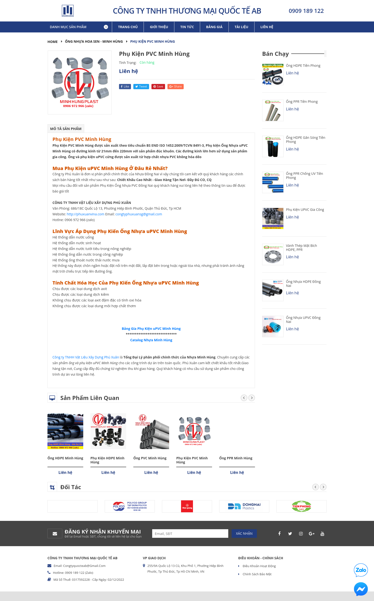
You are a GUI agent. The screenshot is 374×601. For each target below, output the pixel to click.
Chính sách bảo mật (256, 574)
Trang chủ (128, 27)
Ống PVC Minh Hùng (149, 458)
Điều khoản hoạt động (259, 566)
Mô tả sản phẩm (66, 128)
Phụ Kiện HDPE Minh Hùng (107, 460)
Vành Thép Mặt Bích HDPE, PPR (301, 247)
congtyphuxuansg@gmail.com (138, 214)
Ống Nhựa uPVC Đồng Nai (303, 319)
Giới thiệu (159, 27)
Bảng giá (214, 27)
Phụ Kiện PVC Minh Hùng (192, 460)
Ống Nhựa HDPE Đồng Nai (303, 283)
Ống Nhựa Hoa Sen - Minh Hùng (94, 41)
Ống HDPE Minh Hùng (65, 458)
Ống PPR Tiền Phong (302, 101)
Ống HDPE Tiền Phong (303, 65)
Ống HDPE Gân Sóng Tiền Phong (305, 139)
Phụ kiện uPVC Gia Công (305, 209)
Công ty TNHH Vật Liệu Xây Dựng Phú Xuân (85, 357)
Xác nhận (244, 533)
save (158, 86)
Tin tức (187, 27)
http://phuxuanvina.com (85, 214)
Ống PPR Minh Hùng (235, 458)
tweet (141, 86)
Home (52, 41)
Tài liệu (241, 27)
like (125, 86)
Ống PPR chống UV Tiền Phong (304, 175)
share (175, 86)
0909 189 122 (306, 11)
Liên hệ (266, 27)
